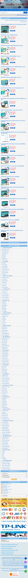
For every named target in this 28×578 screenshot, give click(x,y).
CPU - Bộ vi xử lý (4, 290)
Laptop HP (3, 399)
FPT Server (3, 393)
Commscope (3, 458)
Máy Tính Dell (4, 327)
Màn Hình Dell (4, 341)
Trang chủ (2, 9)
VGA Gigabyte (4, 311)
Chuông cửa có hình (5, 363)
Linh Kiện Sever (4, 395)
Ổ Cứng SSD (4, 292)
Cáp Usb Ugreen (4, 448)
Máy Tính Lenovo (4, 330)
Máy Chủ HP (4, 388)
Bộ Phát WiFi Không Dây (13, 20)
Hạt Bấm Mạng (4, 280)
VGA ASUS (3, 309)
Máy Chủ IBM (4, 390)
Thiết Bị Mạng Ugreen (5, 378)
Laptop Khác (3, 405)
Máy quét (3, 412)
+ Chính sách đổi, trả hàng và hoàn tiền (8, 546)
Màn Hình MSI (4, 347)
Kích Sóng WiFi (4, 266)
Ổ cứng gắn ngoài (4, 295)
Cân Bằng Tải (4, 279)
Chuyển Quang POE (5, 425)
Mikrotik (3, 457)
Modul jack (3, 285)
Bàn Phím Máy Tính (5, 314)
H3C (2, 455)
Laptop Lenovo (4, 404)
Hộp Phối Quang (4, 422)
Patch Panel (3, 282)
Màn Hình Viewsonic (5, 345)
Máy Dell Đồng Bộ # (5, 333)
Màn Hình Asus (4, 339)
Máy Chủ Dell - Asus (5, 386)
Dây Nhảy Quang (4, 427)
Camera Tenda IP (4, 355)
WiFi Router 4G (4, 267)
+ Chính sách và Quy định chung (7, 553)
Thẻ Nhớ (3, 320)
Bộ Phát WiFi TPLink (5, 249)
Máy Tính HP (4, 328)
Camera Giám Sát (4, 361)
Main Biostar (3, 308)
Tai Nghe (3, 317)
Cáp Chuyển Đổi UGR (5, 446)
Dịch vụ (15, 9)
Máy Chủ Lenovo (4, 392)
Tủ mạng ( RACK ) (5, 287)
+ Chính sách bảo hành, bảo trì (7, 548)
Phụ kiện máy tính (4, 381)
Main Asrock (3, 303)
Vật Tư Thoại (4, 284)
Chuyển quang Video (5, 430)
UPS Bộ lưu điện (4, 410)
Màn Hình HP (4, 342)
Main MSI (3, 306)
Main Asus (3, 302)
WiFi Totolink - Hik (4, 252)
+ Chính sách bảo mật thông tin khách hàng (9, 544)
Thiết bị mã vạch (4, 415)
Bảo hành (20, 9)
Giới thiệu (11, 9)
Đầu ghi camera (4, 358)
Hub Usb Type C (4, 441)
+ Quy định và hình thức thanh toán (7, 552)
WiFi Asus (3, 255)
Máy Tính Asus (4, 331)
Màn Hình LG (4, 344)
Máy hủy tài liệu (4, 417)
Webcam (3, 324)
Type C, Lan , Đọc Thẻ (5, 467)
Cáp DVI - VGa (4, 438)
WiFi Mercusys (4, 253)
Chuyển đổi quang (5, 423)
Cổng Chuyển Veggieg (5, 463)
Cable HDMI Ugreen (5, 437)
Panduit (3, 451)
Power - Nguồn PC (5, 297)
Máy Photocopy (4, 413)
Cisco (2, 454)
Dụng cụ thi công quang (5, 432)
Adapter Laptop (4, 407)
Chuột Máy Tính (4, 316)
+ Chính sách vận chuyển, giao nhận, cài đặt (9, 550)
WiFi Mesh (3, 263)
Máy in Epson (4, 370)
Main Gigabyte (4, 305)
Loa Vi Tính (3, 322)
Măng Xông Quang (5, 428)
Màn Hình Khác (4, 348)
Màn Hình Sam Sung (5, 338)
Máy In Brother (4, 369)
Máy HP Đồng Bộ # (5, 335)
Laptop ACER (4, 398)
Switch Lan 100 (4, 271)
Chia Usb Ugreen (4, 443)
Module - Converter (5, 380)
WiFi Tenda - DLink (5, 250)
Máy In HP (3, 367)
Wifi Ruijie (3, 256)
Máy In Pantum (4, 372)
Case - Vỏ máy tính (5, 299)
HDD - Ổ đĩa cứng (4, 294)
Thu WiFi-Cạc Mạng (5, 269)
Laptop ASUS (4, 402)
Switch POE (3, 274)
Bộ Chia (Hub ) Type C (5, 465)
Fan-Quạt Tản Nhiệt (5, 383)
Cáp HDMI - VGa (4, 375)
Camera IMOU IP (4, 353)
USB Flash (3, 319)
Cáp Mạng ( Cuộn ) (5, 277)
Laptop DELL (4, 401)
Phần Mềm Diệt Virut (5, 418)
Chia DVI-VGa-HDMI (5, 440)
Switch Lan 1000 (4, 272)
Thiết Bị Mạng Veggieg (5, 468)
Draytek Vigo (4, 258)
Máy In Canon (4, 366)
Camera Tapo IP (4, 356)
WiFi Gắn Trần (4, 264)
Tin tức (7, 9)
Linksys (3, 452)
